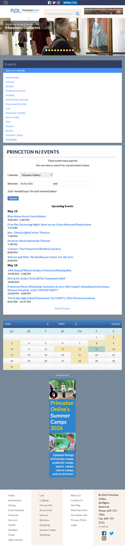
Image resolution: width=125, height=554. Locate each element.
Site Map (76, 505)
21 (79, 355)
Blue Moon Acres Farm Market (27, 216)
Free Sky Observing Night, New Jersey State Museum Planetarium (49, 224)
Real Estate (46, 510)
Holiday (10, 95)
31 (11, 367)
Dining (12, 505)
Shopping (45, 524)
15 (96, 349)
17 (11, 355)
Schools (10, 81)
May (62, 323)
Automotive (12, 77)
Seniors (10, 126)
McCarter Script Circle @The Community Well (36, 278)
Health (12, 524)
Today (115, 323)
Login (74, 524)
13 (62, 349)
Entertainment (16, 510)
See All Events (62, 308)
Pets (8, 121)
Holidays (13, 529)
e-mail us (103, 526)
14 (79, 349)
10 (11, 349)
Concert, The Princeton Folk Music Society (34, 248)
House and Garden (16, 103)
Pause (77, 50)
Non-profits (46, 505)
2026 (8, 323)
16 (113, 349)
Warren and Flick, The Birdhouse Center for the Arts (40, 257)
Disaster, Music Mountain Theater (29, 240)
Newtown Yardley (16, 112)
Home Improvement (17, 99)
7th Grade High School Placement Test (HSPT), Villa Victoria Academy (51, 298)
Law (8, 108)
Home (11, 495)
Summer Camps (14, 135)
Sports (9, 130)
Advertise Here (79, 510)
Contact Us (77, 500)
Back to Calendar (15, 70)
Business (44, 520)
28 (79, 361)
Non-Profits (12, 117)
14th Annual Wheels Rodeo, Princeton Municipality (39, 270)
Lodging (44, 500)
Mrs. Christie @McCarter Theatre (29, 232)
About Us (76, 495)
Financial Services (16, 90)
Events (10, 64)
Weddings (11, 139)
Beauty (10, 86)
